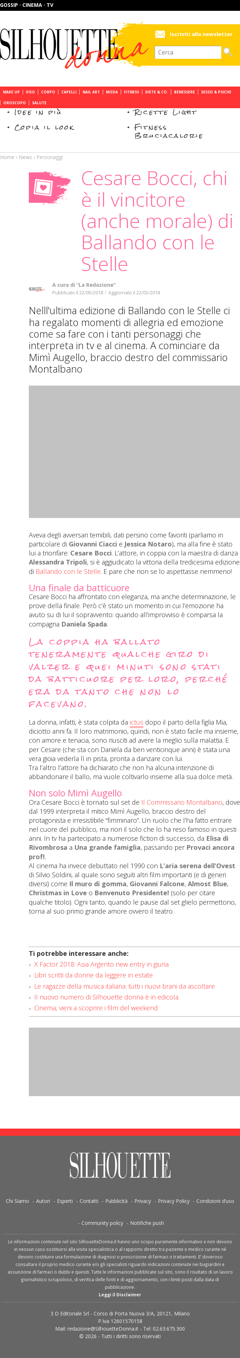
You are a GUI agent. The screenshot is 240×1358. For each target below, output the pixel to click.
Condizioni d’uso (215, 1200)
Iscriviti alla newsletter (201, 34)
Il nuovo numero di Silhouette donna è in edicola (106, 997)
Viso (30, 92)
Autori (43, 1200)
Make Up (11, 92)
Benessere (184, 92)
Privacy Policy (174, 1200)
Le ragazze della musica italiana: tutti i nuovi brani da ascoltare (124, 986)
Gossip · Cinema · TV (26, 4)
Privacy (142, 1200)
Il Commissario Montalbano (181, 802)
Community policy (102, 1222)
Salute (39, 102)
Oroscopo (14, 102)
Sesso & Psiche (216, 92)
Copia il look (44, 127)
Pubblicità (116, 1200)
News (25, 157)
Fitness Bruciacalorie (169, 131)
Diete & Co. (156, 92)
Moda (112, 92)
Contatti (89, 1200)
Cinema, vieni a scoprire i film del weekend (96, 1007)
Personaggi (49, 157)
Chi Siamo (17, 1200)
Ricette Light (165, 112)
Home (7, 157)
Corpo (48, 92)
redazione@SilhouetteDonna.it (102, 1328)
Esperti (65, 1200)
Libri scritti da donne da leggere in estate (93, 975)
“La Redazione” (96, 284)
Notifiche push (147, 1222)
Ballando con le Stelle (68, 571)
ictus (136, 722)
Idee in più (38, 112)
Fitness (131, 92)
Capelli (68, 92)
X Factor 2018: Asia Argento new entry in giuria (101, 964)
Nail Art (91, 92)
